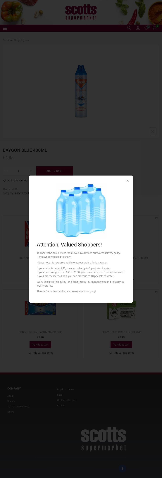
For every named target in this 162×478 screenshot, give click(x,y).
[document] (81, 239)
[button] (127, 180)
